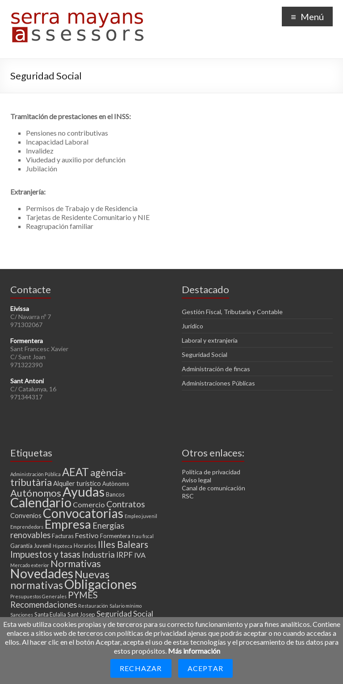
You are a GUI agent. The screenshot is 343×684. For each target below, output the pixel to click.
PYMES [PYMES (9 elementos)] (83, 594)
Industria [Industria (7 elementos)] (98, 555)
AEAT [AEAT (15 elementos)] (75, 471)
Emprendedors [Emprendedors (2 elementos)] (26, 527)
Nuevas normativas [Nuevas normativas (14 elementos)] (59, 579)
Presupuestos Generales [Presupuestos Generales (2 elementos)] (38, 596)
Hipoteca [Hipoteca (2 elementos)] (62, 546)
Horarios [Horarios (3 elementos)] (85, 545)
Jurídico (192, 326)
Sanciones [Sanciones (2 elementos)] (21, 615)
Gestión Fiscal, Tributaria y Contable (232, 311)
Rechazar (141, 668)
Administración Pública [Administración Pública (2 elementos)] (35, 474)
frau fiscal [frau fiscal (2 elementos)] (143, 536)
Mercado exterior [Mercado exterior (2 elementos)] (29, 565)
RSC (188, 496)
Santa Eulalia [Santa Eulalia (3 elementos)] (50, 614)
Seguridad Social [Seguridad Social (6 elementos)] (124, 613)
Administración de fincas (216, 369)
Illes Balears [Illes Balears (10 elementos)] (123, 544)
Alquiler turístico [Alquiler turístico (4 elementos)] (77, 483)
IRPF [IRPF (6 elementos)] (124, 555)
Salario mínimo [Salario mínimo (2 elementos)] (125, 606)
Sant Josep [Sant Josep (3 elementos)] (81, 614)
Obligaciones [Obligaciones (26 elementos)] (100, 584)
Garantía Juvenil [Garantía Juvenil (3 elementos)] (30, 545)
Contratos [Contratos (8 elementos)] (125, 504)
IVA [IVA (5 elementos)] (140, 555)
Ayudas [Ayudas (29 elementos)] (84, 491)
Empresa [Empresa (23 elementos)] (68, 524)
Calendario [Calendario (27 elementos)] (40, 502)
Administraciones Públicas (218, 383)
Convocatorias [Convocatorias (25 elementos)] (83, 513)
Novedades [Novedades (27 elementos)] (41, 573)
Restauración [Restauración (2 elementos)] (93, 606)
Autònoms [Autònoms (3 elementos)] (115, 483)
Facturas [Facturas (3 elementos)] (63, 535)
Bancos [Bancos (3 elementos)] (115, 494)
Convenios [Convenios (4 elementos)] (26, 515)
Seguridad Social (204, 354)
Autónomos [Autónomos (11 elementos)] (35, 493)
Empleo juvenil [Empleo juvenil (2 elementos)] (141, 516)
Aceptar (205, 668)
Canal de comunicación (213, 488)
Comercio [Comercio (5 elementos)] (89, 504)
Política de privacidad (211, 472)
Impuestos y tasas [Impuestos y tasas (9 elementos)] (45, 554)
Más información (194, 651)
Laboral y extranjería (210, 340)
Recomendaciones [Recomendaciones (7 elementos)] (43, 604)
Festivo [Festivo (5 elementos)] (87, 535)
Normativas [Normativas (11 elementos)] (75, 563)
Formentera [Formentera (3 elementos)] (115, 535)
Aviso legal (196, 480)
